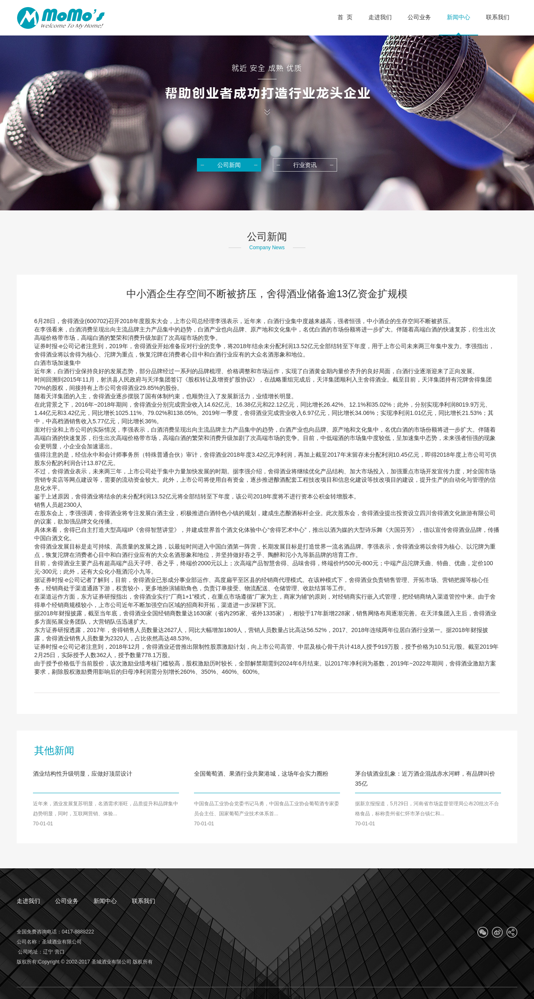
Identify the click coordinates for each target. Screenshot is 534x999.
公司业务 (66, 901)
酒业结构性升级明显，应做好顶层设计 (82, 773)
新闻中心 (105, 901)
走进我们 (28, 901)
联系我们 (143, 901)
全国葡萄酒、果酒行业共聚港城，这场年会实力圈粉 (261, 773)
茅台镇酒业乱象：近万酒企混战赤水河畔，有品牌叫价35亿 (425, 778)
